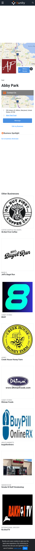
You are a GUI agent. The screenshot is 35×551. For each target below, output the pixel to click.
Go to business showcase (9, 139)
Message (17, 120)
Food (2, 80)
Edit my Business (17, 126)
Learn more (17, 548)
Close (25, 548)
